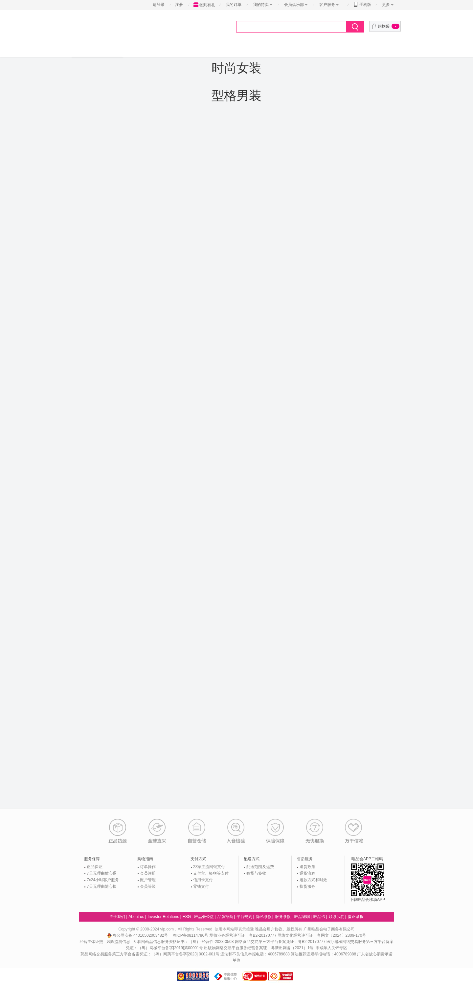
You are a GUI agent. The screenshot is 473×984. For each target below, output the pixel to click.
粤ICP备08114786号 (190, 935)
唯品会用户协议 (268, 929)
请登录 (159, 4)
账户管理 (148, 880)
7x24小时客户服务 (103, 880)
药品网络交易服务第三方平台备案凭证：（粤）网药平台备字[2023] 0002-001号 (149, 954)
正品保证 (94, 866)
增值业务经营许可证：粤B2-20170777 (244, 935)
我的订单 (233, 4)
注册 (179, 4)
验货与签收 (256, 873)
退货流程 (307, 873)
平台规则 (244, 916)
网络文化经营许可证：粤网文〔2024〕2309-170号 (322, 935)
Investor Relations (163, 916)
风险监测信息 (118, 941)
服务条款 (283, 916)
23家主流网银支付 (209, 866)
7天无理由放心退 (102, 873)
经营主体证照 (91, 941)
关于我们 (117, 916)
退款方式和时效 (313, 880)
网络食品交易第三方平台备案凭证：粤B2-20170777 (281, 941)
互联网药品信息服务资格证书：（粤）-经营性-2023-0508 (183, 941)
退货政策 (307, 866)
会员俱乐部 (294, 4)
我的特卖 (261, 4)
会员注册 (148, 873)
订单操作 (148, 866)
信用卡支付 (203, 880)
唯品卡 (319, 916)
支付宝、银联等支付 (211, 873)
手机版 (362, 4)
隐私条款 (264, 916)
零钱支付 (201, 886)
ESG (187, 916)
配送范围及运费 (260, 866)
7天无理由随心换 (102, 886)
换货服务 (307, 886)
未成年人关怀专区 (331, 948)
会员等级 (148, 886)
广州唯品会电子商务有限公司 (329, 929)
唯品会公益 (204, 916)
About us (136, 916)
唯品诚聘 (302, 916)
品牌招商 (225, 916)
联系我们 (337, 916)
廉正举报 (356, 916)
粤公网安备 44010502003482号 (138, 935)
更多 (386, 4)
